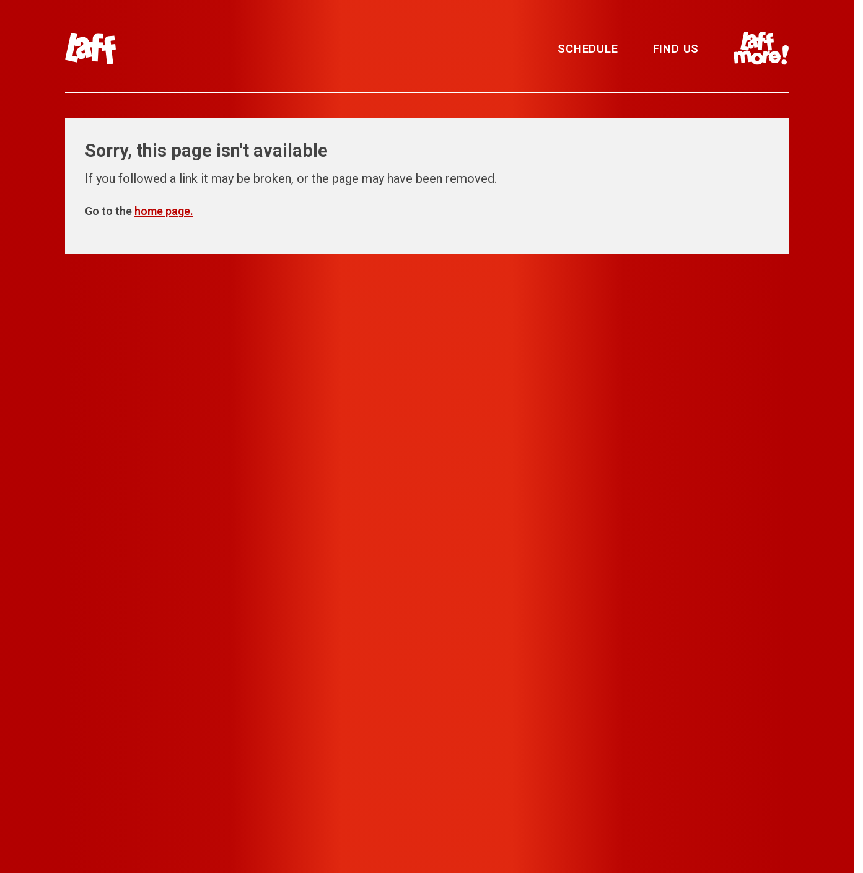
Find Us (676, 48)
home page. (163, 210)
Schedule (588, 48)
